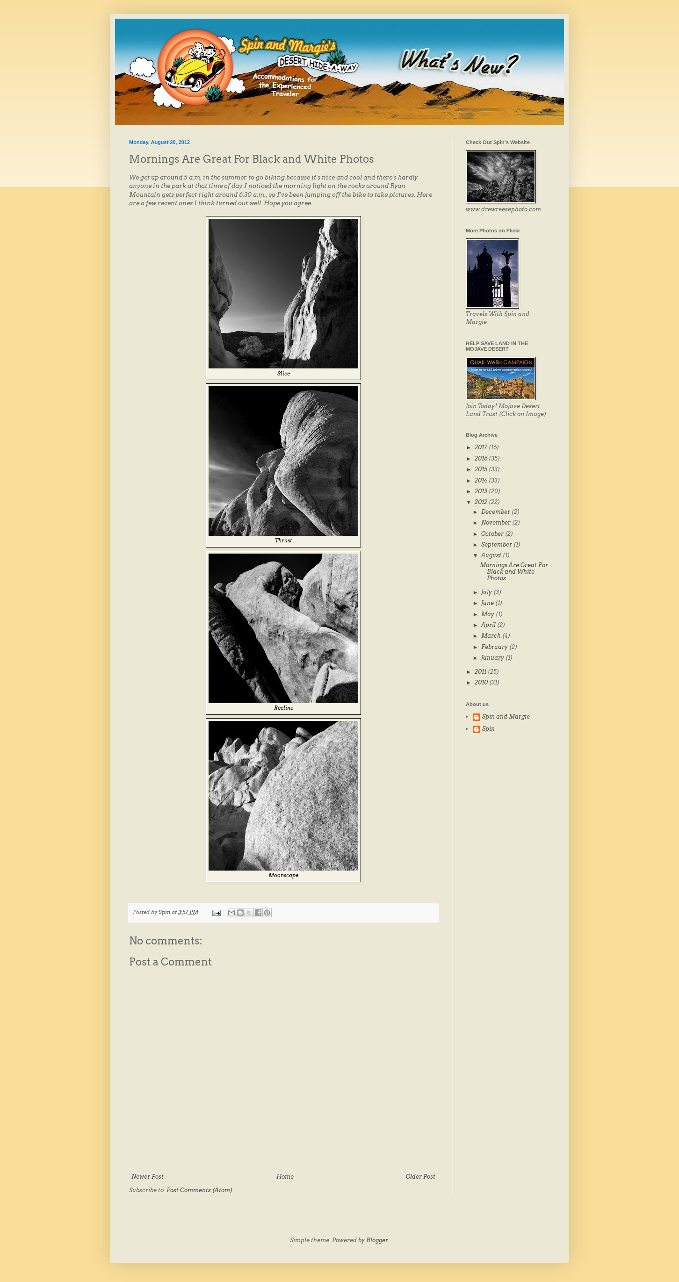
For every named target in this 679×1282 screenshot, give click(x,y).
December (496, 511)
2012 (482, 501)
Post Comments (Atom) (199, 1190)
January (493, 657)
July (487, 592)
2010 (482, 682)
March (491, 635)
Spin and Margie (506, 716)
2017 (482, 447)
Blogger (377, 1240)
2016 (482, 458)
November (496, 522)
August (492, 555)
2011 (481, 671)
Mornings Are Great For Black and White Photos (514, 572)
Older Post (420, 1176)
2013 (482, 491)
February (495, 646)
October (493, 533)
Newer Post (147, 1176)
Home (285, 1176)
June (488, 602)
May (488, 614)
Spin (488, 729)
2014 (482, 480)
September (497, 544)
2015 (482, 469)
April (489, 624)
